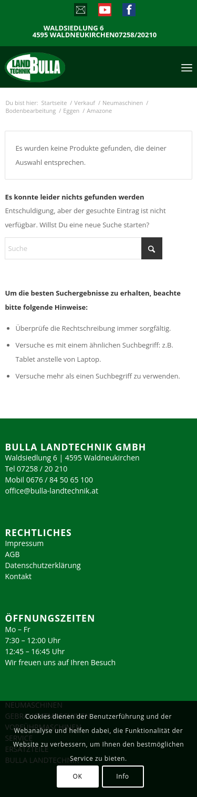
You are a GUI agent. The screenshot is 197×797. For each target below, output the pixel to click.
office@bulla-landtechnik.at (51, 491)
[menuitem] (186, 66)
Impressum (24, 543)
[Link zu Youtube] (104, 12)
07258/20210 (136, 35)
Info (122, 776)
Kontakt (18, 576)
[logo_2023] (57, 67)
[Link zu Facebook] (128, 12)
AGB (12, 554)
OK (77, 776)
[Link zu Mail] (80, 12)
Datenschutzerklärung (42, 565)
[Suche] (83, 248)
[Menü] (186, 66)
